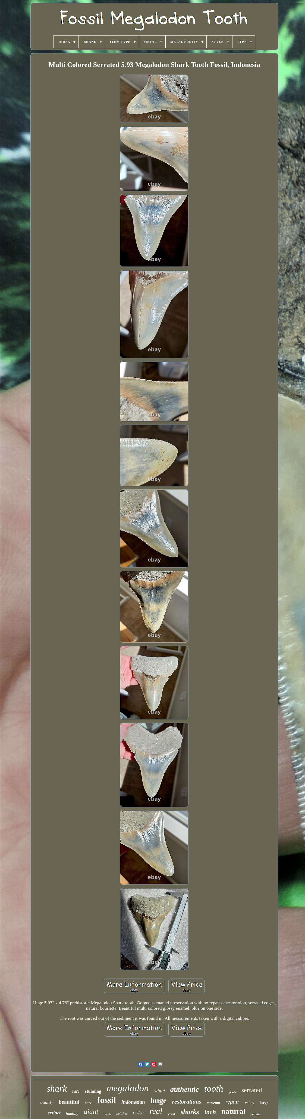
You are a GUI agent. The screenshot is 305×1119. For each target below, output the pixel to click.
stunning (93, 1091)
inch (210, 1112)
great (171, 1113)
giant (91, 1111)
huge (158, 1100)
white (159, 1091)
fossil (106, 1100)
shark (57, 1089)
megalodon (127, 1088)
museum (213, 1103)
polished (122, 1113)
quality (46, 1102)
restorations (186, 1101)
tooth (213, 1088)
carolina (256, 1114)
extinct (54, 1112)
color (138, 1112)
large (264, 1103)
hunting (72, 1113)
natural (233, 1111)
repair (232, 1101)
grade (232, 1092)
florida (107, 1114)
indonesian (133, 1102)
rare (76, 1091)
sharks (190, 1111)
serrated (251, 1090)
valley (249, 1103)
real (155, 1111)
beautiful (69, 1102)
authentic (184, 1089)
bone (88, 1103)
